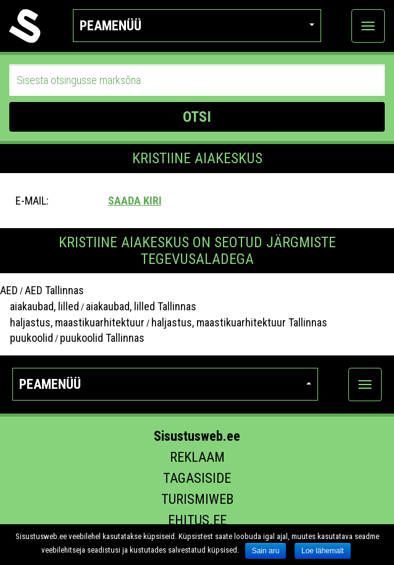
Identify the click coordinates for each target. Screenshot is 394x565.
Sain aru (266, 550)
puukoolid (26, 337)
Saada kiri (135, 200)
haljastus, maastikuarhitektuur (72, 322)
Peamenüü (197, 25)
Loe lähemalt (322, 550)
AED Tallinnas (54, 290)
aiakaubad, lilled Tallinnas (141, 306)
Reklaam (197, 457)
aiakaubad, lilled (39, 306)
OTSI (197, 116)
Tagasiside (197, 478)
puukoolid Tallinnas (102, 337)
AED (9, 290)
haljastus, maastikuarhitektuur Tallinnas (239, 322)
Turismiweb (197, 499)
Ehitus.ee (197, 520)
